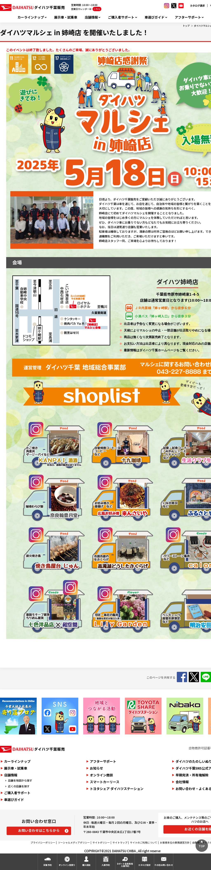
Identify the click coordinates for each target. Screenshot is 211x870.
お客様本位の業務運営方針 (175, 842)
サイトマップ (120, 842)
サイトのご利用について (143, 842)
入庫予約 (106, 864)
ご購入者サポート (121, 17)
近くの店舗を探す (18, 786)
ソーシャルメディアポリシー (74, 842)
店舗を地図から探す (20, 780)
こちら (97, 9)
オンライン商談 (101, 774)
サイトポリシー (101, 842)
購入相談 (86, 864)
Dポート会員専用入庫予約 (125, 865)
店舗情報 (91, 17)
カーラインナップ (31, 17)
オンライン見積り (67, 864)
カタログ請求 (197, 5)
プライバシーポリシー (42, 842)
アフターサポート (188, 17)
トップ (186, 25)
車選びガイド (154, 17)
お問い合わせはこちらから (39, 830)
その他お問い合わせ (163, 864)
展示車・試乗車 (65, 17)
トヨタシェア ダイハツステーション (116, 788)
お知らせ (96, 768)
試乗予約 (47, 864)
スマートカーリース (104, 781)
